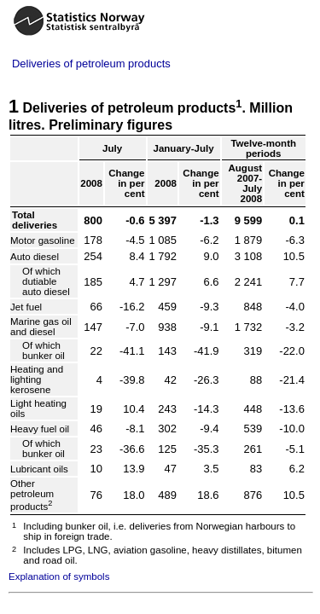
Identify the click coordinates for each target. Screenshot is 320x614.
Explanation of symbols (59, 576)
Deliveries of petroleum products (91, 63)
